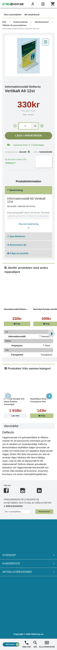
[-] (15, 126)
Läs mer (15, 416)
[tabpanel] (28, 56)
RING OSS (26, 644)
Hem (4, 22)
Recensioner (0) (16, 245)
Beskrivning (15, 190)
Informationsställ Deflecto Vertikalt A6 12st (20, 29)
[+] (41, 126)
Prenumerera (44, 512)
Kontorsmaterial (21, 22)
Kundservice (28, 563)
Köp (17, 324)
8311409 (24, 152)
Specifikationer (16, 236)
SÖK (35, 644)
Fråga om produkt (17, 253)
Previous (8, 396)
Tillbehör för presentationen (14, 25)
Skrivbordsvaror (42, 22)
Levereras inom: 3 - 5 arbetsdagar (28, 145)
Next (49, 396)
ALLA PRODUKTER (47, 644)
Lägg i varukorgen (28, 135)
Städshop (28, 555)
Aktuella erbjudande (28, 572)
